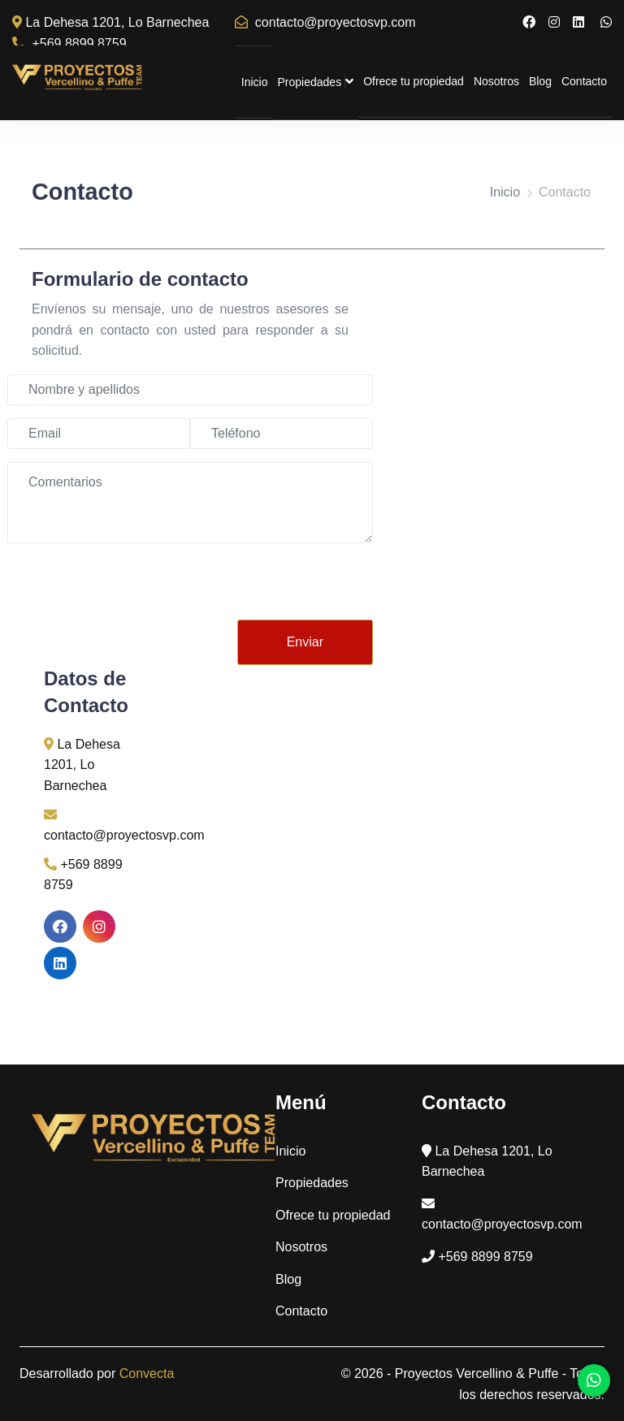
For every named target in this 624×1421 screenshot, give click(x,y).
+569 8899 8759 (69, 43)
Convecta (147, 1373)
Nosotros (496, 81)
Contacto (584, 81)
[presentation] (249, 588)
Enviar (305, 642)
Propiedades (316, 82)
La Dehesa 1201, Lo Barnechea (110, 22)
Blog (540, 81)
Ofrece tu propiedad (413, 81)
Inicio (254, 82)
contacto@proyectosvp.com (325, 22)
